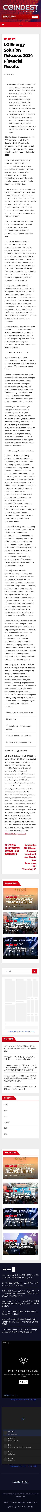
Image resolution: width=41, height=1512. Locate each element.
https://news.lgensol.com (15, 834)
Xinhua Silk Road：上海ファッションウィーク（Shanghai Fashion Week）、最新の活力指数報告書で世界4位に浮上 (20, 1067)
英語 (10, 39)
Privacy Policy (32, 1502)
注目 (15, 896)
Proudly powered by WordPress (13, 1494)
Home (6, 1502)
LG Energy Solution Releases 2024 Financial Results (18, 55)
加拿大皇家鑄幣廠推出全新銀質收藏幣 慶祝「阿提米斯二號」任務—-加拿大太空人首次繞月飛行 (20, 1321)
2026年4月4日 (12, 1175)
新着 (5, 39)
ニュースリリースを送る (25, 1507)
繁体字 (6, 1122)
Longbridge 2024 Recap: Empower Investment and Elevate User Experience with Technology (29, 857)
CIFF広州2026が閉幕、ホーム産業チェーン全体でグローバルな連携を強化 (20, 926)
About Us (13, 1502)
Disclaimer (22, 1502)
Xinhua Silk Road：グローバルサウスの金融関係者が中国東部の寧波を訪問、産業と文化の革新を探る (20, 1078)
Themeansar (20, 1496)
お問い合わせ (12, 1507)
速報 (14, 39)
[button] (37, 25)
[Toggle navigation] (21, 25)
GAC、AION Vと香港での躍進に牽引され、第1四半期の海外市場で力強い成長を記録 (20, 1048)
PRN (7, 896)
